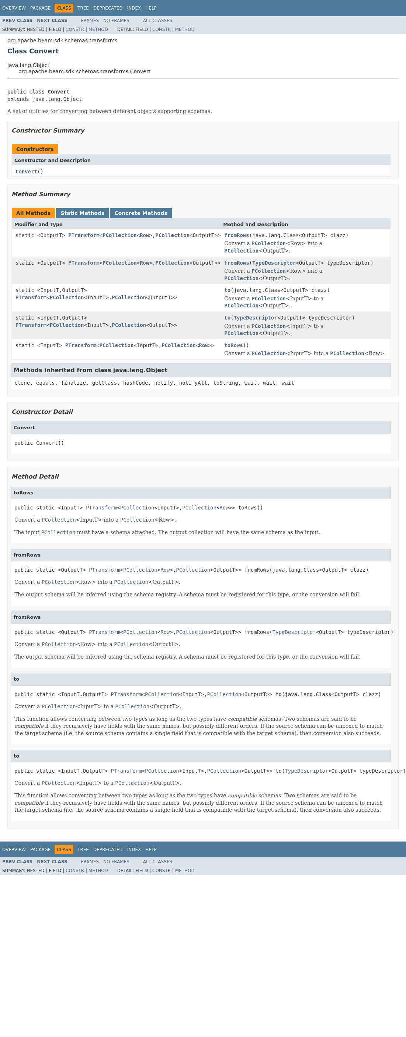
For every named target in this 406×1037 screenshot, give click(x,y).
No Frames (116, 20)
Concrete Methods (140, 213)
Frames (90, 20)
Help (151, 8)
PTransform (83, 235)
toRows (233, 345)
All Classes (157, 20)
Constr (75, 29)
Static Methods (82, 213)
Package (40, 8)
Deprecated (108, 8)
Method (98, 29)
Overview (14, 8)
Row (144, 235)
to (227, 290)
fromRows (236, 235)
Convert (26, 171)
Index (134, 8)
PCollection (120, 235)
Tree (83, 8)
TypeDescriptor (274, 263)
